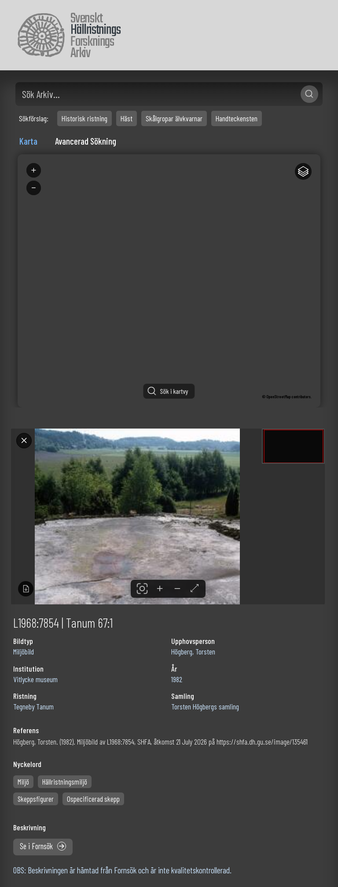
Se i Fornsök (43, 846)
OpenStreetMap (278, 396)
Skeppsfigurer (36, 798)
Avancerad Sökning (85, 140)
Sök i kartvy (174, 391)
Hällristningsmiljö (64, 781)
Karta (28, 140)
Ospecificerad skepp (93, 798)
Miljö (23, 781)
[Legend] (303, 171)
